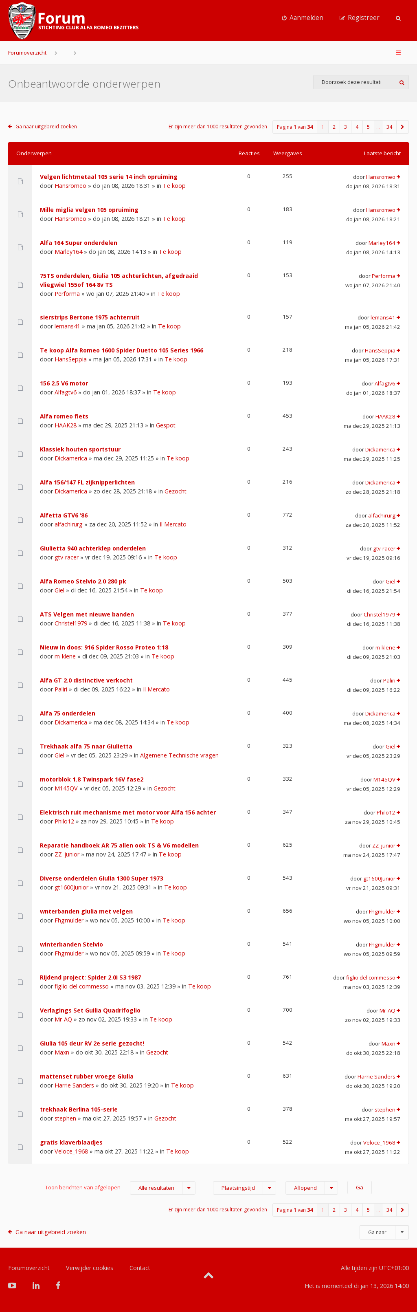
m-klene (65, 656)
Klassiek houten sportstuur (80, 449)
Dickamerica (71, 458)
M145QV (66, 788)
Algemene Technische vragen (179, 755)
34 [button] (389, 126)
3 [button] (345, 126)
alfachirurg (69, 524)
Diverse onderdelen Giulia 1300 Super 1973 (101, 878)
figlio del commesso (82, 986)
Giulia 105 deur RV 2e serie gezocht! (92, 1043)
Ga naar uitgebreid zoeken (46, 126)
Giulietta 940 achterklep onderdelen (93, 548)
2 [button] (334, 126)
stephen (65, 1118)
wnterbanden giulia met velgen (86, 911)
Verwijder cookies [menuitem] (89, 1268)
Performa (67, 293)
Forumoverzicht (27, 52)
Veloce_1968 (71, 1151)
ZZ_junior (67, 854)
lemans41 (67, 326)
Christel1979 (71, 623)
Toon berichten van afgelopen (120, 1188)
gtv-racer (67, 557)
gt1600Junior (71, 887)
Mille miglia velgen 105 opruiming (89, 210)
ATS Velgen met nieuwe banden (87, 614)
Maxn (62, 1052)
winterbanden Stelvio (71, 944)
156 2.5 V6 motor (64, 383)
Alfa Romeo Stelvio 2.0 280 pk (83, 581)
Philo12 (64, 821)
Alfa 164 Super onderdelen (78, 243)
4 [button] (357, 126)
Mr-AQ (63, 1019)
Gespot (166, 425)
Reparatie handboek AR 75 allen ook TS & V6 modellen (119, 845)
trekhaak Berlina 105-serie (79, 1109)
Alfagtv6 (66, 392)
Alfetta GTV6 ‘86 (64, 515)
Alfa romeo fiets (64, 416)
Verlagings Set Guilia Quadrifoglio (90, 1010)
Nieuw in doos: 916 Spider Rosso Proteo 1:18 (104, 647)
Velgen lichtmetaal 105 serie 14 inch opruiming (109, 177)
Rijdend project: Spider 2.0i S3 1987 (90, 977)
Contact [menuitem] (139, 1268)
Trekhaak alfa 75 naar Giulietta (86, 746)
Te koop (174, 185)
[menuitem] (302, 18)
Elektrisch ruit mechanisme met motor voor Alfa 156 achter (128, 812)
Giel (59, 590)
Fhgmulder (69, 920)
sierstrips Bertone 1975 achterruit (90, 317)
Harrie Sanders (74, 1085)
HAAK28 (66, 425)
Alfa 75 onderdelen (67, 713)
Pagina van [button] (295, 126)
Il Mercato (173, 524)
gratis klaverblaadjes (71, 1142)
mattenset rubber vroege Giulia (87, 1076)
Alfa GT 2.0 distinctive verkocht (86, 680)
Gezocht (176, 491)
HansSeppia (71, 359)
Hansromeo (70, 185)
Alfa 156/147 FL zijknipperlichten (87, 482)
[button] (403, 127)
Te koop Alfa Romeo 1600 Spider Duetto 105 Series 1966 (121, 350)
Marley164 (68, 251)
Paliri (61, 689)
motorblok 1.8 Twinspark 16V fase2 (91, 779)
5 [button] (368, 126)
